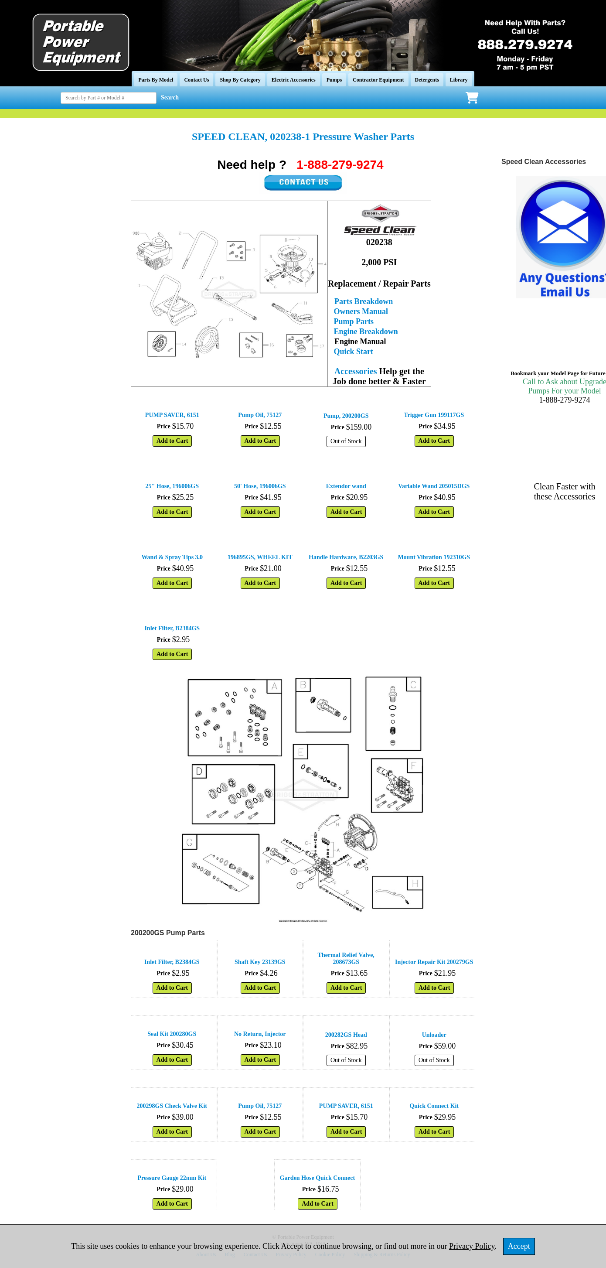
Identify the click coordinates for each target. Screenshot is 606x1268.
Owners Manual (361, 311)
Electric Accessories (294, 80)
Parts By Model (155, 80)
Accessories (355, 371)
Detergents (427, 80)
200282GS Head (346, 1035)
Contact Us (196, 80)
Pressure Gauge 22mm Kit (171, 1178)
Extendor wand (346, 486)
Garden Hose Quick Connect (317, 1178)
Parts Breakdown (363, 301)
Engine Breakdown (366, 331)
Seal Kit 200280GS (171, 1034)
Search (170, 97)
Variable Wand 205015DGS (434, 486)
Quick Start (354, 351)
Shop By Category (240, 80)
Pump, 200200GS (345, 416)
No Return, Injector (260, 1034)
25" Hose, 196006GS (172, 486)
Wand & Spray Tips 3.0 (172, 557)
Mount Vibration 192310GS (434, 557)
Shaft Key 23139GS (260, 962)
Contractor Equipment (378, 80)
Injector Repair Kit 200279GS (434, 962)
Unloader (434, 1035)
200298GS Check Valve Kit (172, 1106)
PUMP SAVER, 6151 (172, 415)
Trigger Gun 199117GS (434, 415)
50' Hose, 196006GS (260, 486)
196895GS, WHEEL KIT (260, 557)
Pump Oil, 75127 (260, 415)
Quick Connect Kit (434, 1106)
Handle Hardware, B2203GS (346, 557)
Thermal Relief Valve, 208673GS (346, 958)
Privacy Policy (471, 1246)
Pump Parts (354, 321)
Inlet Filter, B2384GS (172, 628)
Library (459, 80)
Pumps (334, 80)
